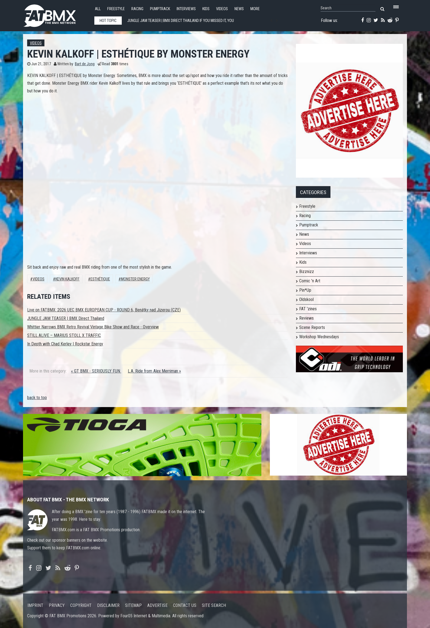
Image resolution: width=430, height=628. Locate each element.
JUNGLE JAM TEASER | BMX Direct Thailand (65, 318)
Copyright (81, 605)
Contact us (184, 605)
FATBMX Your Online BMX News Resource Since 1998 (56, 14)
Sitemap (133, 605)
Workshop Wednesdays (319, 336)
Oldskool (306, 299)
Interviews (186, 9)
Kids (206, 9)
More (255, 9)
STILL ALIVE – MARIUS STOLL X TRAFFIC (64, 335)
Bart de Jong (85, 64)
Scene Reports (312, 327)
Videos (222, 9)
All (98, 9)
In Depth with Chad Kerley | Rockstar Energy (65, 343)
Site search (214, 605)
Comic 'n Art (309, 280)
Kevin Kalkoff (67, 279)
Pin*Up (305, 290)
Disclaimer (108, 605)
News (239, 9)
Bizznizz (306, 271)
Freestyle (116, 9)
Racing (137, 9)
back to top (37, 397)
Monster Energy (135, 279)
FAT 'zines (308, 308)
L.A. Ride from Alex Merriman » (154, 371)
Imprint (35, 605)
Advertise (157, 605)
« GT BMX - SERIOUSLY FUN (96, 371)
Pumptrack (160, 9)
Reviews (306, 318)
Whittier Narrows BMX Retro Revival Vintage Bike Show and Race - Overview (93, 326)
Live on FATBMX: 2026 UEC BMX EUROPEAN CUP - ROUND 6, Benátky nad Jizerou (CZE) (104, 309)
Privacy (57, 605)
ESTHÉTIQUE (100, 279)
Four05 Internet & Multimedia (145, 615)
